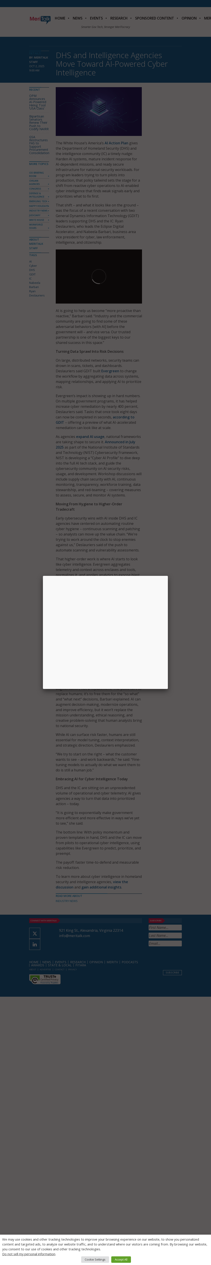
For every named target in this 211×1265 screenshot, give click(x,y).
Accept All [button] (121, 1259)
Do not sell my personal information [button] (28, 1254)
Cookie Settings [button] (95, 1259)
